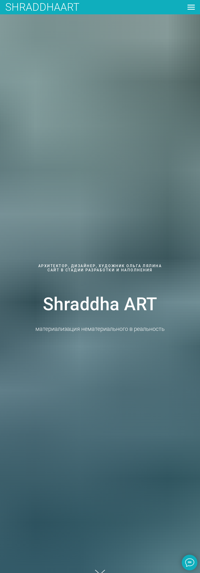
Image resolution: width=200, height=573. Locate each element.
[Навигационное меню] (191, 7)
